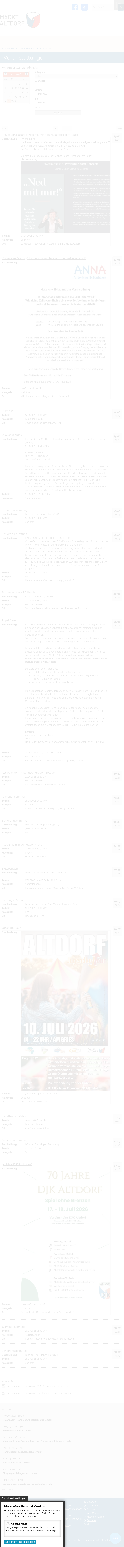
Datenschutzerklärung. (24, 1516)
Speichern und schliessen (20, 1542)
